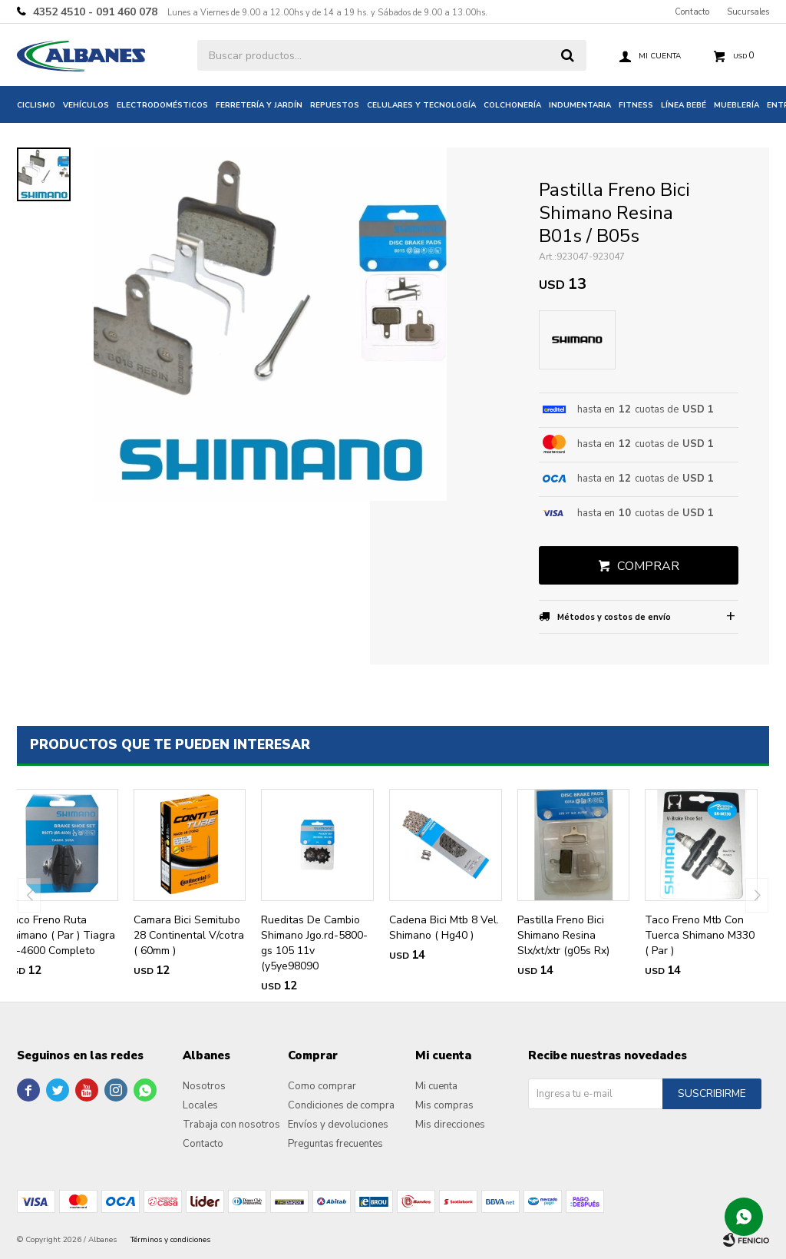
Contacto (692, 12)
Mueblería (736, 105)
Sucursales (748, 12)
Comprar (648, 566)
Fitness (636, 105)
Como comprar (322, 1086)
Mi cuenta (436, 1086)
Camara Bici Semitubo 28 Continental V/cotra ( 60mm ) (189, 935)
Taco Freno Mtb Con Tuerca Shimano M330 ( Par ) (700, 935)
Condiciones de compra (341, 1105)
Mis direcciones (450, 1124)
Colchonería (512, 105)
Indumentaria (580, 105)
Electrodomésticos (162, 105)
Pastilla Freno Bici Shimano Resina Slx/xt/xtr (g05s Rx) (563, 935)
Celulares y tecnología (421, 105)
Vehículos (86, 105)
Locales (200, 1105)
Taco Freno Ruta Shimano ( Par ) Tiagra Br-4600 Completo (60, 935)
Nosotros (204, 1086)
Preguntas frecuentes (335, 1144)
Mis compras (444, 1105)
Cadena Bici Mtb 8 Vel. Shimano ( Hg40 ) (444, 928)
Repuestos (334, 105)
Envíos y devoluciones (338, 1124)
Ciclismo (36, 105)
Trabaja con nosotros (231, 1124)
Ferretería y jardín (259, 105)
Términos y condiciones (170, 1239)
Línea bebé (683, 105)
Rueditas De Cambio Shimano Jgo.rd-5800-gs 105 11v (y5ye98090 (314, 943)
